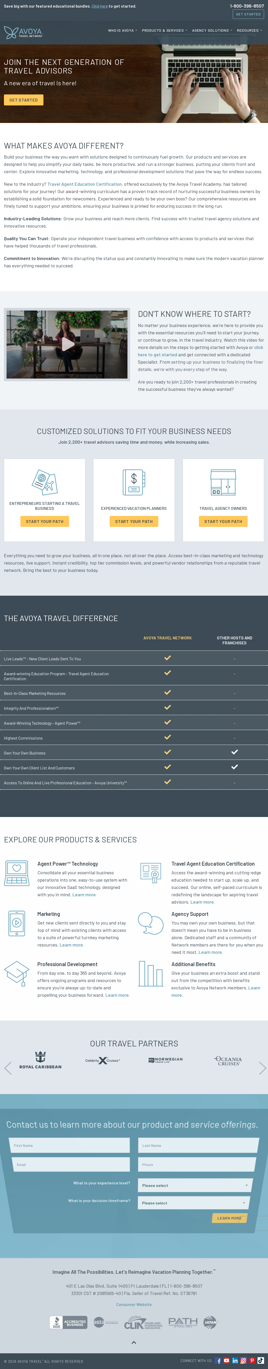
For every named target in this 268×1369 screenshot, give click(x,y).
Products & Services (163, 30)
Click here (100, 6)
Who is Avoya (121, 30)
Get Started (248, 14)
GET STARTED (23, 99)
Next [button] (261, 1064)
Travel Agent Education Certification (84, 184)
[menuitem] (122, 30)
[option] (40, 1059)
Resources (248, 30)
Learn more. (84, 894)
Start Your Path (45, 521)
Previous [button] (6, 1064)
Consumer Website (134, 1304)
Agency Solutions (210, 30)
